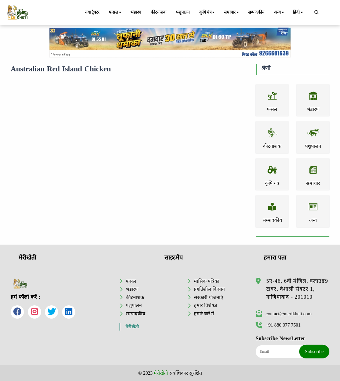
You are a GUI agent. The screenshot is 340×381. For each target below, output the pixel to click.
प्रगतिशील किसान (209, 289)
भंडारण (135, 12)
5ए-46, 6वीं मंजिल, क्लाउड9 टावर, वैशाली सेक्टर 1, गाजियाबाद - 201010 (297, 289)
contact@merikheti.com (283, 313)
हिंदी (298, 12)
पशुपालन (183, 12)
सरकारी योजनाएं (208, 297)
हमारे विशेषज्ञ (205, 305)
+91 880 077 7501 (278, 325)
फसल (115, 12)
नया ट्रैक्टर (92, 12)
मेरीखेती (132, 326)
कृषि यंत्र (207, 12)
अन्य (279, 12)
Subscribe (314, 351)
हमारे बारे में (204, 313)
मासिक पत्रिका (206, 281)
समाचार (232, 12)
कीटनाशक (158, 12)
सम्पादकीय (256, 12)
